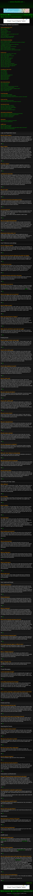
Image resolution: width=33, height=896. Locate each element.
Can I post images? (4, 73)
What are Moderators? (5, 84)
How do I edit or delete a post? (6, 54)
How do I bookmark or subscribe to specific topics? (10, 114)
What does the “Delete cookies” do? (7, 37)
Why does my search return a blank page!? (8, 107)
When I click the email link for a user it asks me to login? (10, 49)
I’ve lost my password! (5, 35)
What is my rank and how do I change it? (8, 48)
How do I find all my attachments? (7, 121)
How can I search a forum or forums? (7, 105)
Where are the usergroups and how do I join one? (9, 86)
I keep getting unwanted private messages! (8, 95)
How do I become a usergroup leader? (7, 87)
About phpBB (24, 841)
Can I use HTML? (4, 71)
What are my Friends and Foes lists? (7, 100)
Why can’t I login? (4, 32)
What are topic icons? (4, 79)
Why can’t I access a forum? (6, 60)
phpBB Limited (3, 839)
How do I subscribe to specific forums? (7, 115)
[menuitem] (4, 15)
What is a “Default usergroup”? (6, 89)
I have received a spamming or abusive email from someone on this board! (14, 96)
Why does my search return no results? (8, 106)
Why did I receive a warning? (6, 62)
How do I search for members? (6, 108)
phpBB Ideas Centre (21, 849)
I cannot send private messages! (6, 94)
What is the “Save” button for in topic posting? (9, 64)
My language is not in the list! (6, 45)
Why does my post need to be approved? (8, 65)
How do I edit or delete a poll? (6, 59)
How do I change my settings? (6, 41)
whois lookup (18, 859)
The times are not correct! (5, 43)
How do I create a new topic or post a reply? (8, 53)
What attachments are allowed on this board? (9, 120)
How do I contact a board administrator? (8, 128)
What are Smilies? (4, 72)
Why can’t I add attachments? (6, 61)
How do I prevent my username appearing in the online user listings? (13, 42)
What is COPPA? (4, 29)
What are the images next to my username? (8, 46)
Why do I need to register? (5, 28)
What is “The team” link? (5, 90)
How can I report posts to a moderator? (8, 63)
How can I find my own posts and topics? (8, 109)
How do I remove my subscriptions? (7, 116)
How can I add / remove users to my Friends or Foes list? (11, 101)
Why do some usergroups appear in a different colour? (10, 88)
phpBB (26, 289)
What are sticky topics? (5, 77)
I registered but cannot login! (6, 31)
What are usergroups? (5, 85)
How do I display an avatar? (6, 47)
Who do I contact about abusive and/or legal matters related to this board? (14, 127)
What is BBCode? (4, 70)
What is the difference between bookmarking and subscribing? (12, 113)
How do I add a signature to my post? (7, 55)
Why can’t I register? (4, 30)
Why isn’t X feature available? (6, 126)
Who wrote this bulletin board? (6, 125)
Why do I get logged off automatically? (7, 36)
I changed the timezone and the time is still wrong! (9, 44)
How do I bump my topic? (5, 66)
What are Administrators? (5, 83)
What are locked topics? (5, 78)
